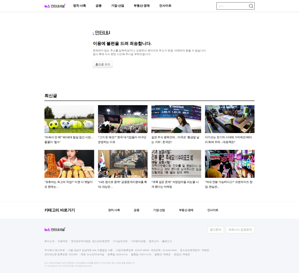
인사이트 (165, 5)
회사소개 (49, 241)
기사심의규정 (120, 241)
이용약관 (63, 241)
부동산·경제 (142, 5)
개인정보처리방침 (81, 241)
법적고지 (154, 241)
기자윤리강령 (138, 241)
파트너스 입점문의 (240, 229)
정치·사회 (79, 5)
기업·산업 (117, 5)
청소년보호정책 (100, 241)
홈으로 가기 (102, 64)
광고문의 (215, 229)
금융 (99, 5)
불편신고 (167, 241)
